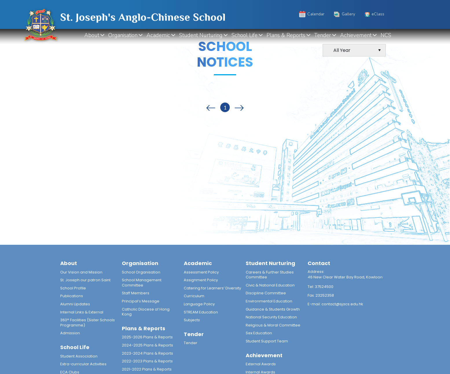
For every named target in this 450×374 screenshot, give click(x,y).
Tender (323, 35)
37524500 (324, 286)
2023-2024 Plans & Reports (147, 353)
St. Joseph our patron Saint (85, 280)
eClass (373, 14)
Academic (158, 35)
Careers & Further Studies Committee (270, 274)
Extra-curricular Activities (83, 364)
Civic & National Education (270, 285)
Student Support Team (267, 341)
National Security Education (271, 317)
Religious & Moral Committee (273, 325)
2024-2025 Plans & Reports (147, 345)
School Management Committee (141, 282)
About (92, 35)
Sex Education (259, 333)
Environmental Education (269, 301)
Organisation (123, 35)
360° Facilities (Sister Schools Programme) (87, 322)
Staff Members (135, 293)
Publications (71, 296)
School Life (245, 35)
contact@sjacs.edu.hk (342, 304)
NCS (386, 35)
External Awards (261, 364)
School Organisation (141, 272)
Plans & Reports (286, 35)
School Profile (73, 288)
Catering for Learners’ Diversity (212, 288)
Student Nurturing (201, 35)
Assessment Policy (201, 272)
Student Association (79, 356)
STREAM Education (201, 312)
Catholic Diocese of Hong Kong (146, 312)
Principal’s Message (140, 301)
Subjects (192, 320)
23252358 (324, 295)
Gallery (344, 14)
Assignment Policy (201, 280)
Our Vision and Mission (81, 272)
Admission (70, 333)
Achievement (356, 35)
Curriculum (194, 296)
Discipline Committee (266, 293)
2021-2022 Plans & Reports (147, 369)
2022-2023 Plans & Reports (147, 361)
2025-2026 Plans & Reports (147, 337)
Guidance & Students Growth (273, 309)
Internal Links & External (81, 312)
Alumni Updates (75, 304)
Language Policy (199, 304)
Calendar (311, 14)
